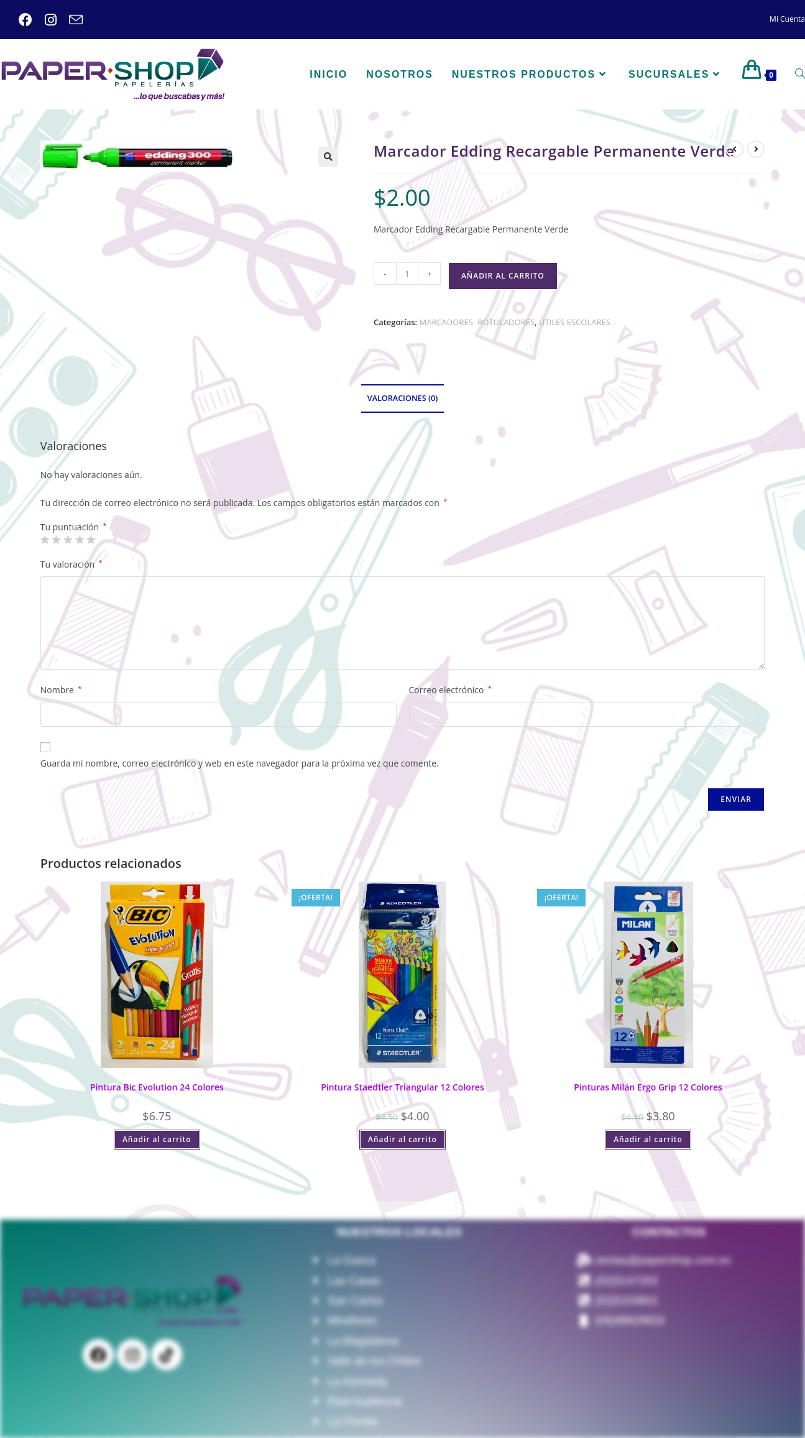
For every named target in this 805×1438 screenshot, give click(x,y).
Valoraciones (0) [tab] (402, 398)
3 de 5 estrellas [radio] (67, 539)
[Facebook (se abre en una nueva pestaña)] (25, 20)
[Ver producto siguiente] (756, 149)
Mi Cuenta (787, 19)
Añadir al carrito (503, 275)
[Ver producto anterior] (734, 149)
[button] (328, 157)
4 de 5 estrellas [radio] (79, 539)
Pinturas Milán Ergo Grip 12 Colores (648, 1087)
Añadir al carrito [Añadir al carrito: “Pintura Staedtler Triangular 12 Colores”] (402, 1139)
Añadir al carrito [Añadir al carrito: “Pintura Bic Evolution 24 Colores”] (156, 1139)
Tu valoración (71, 564)
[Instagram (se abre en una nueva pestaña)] (44, 20)
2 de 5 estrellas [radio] (56, 539)
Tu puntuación (73, 527)
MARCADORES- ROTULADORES (477, 322)
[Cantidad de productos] (407, 273)
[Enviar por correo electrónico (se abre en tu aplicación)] (70, 20)
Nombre (60, 690)
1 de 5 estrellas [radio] (44, 539)
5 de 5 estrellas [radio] (90, 539)
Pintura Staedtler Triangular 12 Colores (402, 1087)
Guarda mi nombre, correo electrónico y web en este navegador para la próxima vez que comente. (239, 763)
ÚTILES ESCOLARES (574, 322)
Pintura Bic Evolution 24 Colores (157, 1087)
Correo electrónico (450, 690)
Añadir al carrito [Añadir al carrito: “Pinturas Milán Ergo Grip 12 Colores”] (648, 1139)
